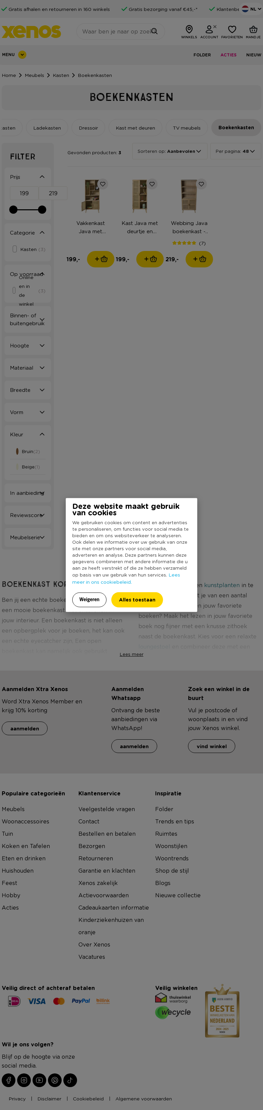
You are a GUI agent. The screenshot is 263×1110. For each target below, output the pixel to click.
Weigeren (89, 599)
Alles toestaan (137, 599)
